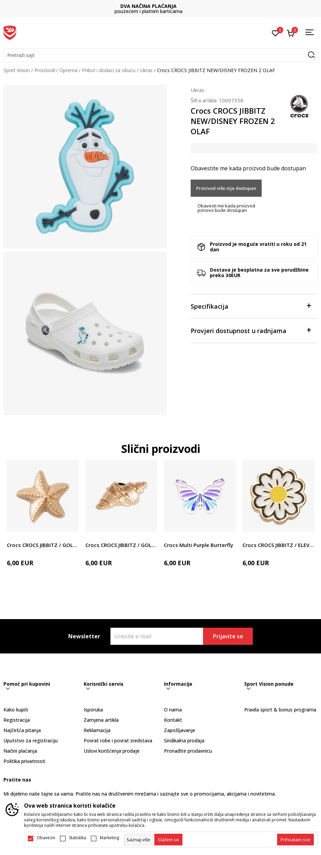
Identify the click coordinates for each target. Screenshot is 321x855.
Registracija (16, 720)
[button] (160, 55)
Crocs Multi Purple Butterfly (198, 545)
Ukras (146, 70)
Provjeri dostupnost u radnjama (251, 330)
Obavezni (46, 838)
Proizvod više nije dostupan (226, 188)
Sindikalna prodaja (184, 740)
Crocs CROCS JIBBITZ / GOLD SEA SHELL (121, 545)
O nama (173, 709)
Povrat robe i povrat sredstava (118, 740)
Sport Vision (16, 70)
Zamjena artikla (101, 720)
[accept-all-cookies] (295, 839)
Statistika (77, 838)
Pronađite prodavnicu (188, 751)
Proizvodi (44, 70)
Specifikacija (251, 305)
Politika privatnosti (24, 761)
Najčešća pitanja (22, 730)
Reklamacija (97, 730)
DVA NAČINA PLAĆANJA (160, 6)
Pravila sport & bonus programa (280, 709)
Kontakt (173, 720)
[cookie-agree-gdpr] (168, 839)
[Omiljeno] (275, 32)
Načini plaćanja (20, 751)
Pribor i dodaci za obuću (108, 70)
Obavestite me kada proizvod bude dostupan (248, 168)
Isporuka (93, 709)
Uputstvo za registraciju (30, 740)
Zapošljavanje (179, 730)
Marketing (109, 838)
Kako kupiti (15, 709)
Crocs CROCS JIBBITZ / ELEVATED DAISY (278, 545)
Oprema (68, 70)
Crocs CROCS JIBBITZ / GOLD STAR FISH (43, 545)
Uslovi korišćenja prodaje (112, 751)
